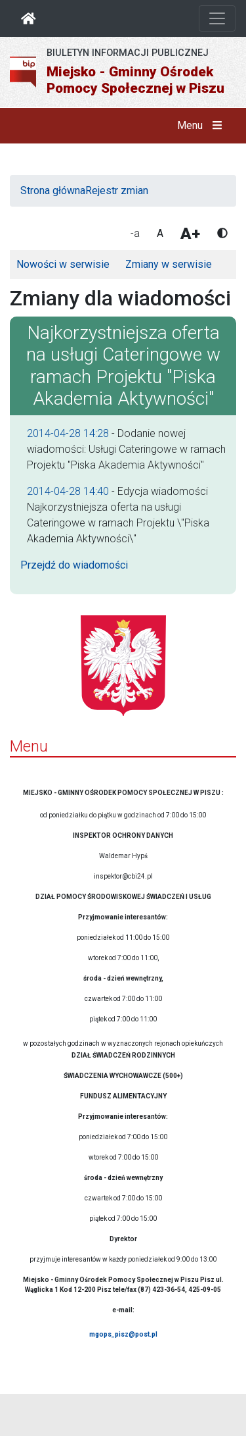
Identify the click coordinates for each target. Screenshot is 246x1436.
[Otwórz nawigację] (217, 18)
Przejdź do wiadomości (74, 565)
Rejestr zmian (116, 190)
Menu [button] (202, 126)
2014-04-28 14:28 (68, 433)
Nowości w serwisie (63, 264)
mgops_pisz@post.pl (123, 1334)
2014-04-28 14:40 (68, 491)
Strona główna (52, 190)
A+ (190, 233)
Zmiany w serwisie (168, 264)
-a (135, 233)
